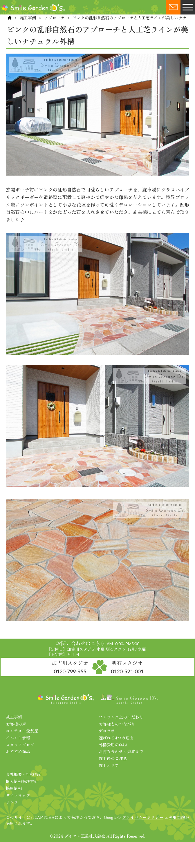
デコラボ (107, 731)
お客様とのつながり (117, 724)
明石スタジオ (127, 667)
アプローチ (54, 18)
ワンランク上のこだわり (121, 717)
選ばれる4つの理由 (116, 738)
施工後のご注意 (113, 758)
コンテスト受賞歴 (22, 731)
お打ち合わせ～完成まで (121, 751)
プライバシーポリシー (142, 817)
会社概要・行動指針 (24, 774)
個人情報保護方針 (22, 781)
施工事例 (28, 18)
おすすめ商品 (18, 751)
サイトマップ (18, 795)
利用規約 (177, 817)
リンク (12, 802)
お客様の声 (16, 724)
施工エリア (109, 765)
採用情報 (14, 788)
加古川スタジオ (70, 667)
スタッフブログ (20, 745)
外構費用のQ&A (113, 745)
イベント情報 (18, 738)
